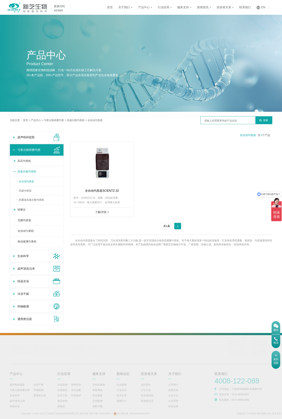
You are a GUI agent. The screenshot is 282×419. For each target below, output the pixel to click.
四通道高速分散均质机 (31, 199)
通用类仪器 (264, 106)
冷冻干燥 (194, 106)
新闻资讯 (203, 7)
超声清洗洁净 (123, 106)
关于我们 (124, 7)
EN (263, 7)
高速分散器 (25, 190)
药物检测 (229, 106)
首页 (110, 7)
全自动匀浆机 (26, 230)
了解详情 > (102, 212)
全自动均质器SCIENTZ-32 (102, 190)
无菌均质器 (24, 220)
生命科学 (88, 106)
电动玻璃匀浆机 (27, 241)
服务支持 (183, 7)
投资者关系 (224, 7)
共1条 (166, 225)
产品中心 (144, 7)
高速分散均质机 (76, 120)
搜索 (263, 120)
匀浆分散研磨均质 (52, 106)
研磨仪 (21, 209)
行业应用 (163, 7)
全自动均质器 (95, 120)
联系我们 (245, 7)
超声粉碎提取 (17, 106)
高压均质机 (24, 160)
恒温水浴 (158, 106)
